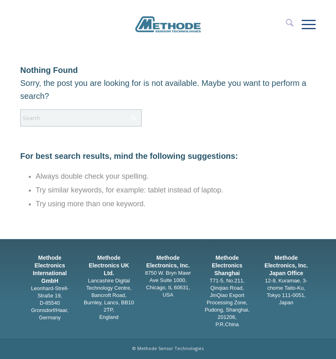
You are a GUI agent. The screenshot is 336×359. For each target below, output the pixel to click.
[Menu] (304, 24)
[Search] (285, 24)
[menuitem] (285, 24)
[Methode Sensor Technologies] (168, 18)
